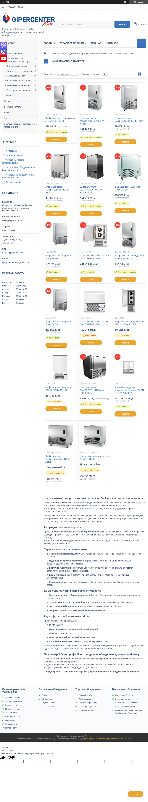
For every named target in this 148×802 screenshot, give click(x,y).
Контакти (112, 43)
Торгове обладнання (17, 66)
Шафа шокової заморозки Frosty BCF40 (58, 257)
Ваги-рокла (10, 720)
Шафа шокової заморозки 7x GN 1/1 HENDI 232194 (59, 388)
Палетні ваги (11, 728)
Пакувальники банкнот (125, 706)
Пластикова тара (49, 706)
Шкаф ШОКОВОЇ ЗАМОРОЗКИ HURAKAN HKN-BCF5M (92, 390)
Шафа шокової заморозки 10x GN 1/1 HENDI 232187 (94, 257)
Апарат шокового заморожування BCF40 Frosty (128, 119)
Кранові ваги (11, 705)
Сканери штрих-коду (88, 703)
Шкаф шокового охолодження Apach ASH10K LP (129, 257)
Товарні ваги (11, 713)
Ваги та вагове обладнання (20, 71)
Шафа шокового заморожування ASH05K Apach (57, 459)
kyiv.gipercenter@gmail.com (15, 262)
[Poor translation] (11, 757)
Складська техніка (16, 76)
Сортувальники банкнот (126, 703)
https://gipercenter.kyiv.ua (14, 252)
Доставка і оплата (12, 107)
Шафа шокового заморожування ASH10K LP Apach (93, 121)
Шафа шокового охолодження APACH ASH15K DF (60, 119)
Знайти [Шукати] (121, 24)
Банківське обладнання (18, 80)
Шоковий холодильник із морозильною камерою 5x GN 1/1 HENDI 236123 (129, 390)
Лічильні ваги (11, 724)
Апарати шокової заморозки (92, 53)
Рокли (44, 695)
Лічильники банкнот (124, 695)
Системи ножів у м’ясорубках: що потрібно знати (20, 125)
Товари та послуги (13, 53)
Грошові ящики (85, 695)
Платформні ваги (13, 709)
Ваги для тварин (12, 716)
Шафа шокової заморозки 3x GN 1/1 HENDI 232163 (94, 323)
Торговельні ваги (13, 697)
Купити (56, 139)
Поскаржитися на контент (96, 739)
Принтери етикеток (87, 710)
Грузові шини (48, 703)
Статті (7, 118)
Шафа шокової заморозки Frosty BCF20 (127, 188)
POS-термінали (86, 699)
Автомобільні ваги (13, 701)
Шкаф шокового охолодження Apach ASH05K (94, 457)
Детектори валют (123, 699)
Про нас (8, 95)
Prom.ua (88, 736)
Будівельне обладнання (18, 90)
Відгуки (7, 101)
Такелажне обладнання (18, 85)
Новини (7, 112)
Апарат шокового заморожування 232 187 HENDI (57, 190)
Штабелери (47, 699)
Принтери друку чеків (88, 706)
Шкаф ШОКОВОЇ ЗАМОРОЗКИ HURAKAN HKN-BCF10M (92, 190)
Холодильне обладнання (64, 53)
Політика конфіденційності (119, 739)
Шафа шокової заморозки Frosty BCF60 (58, 323)
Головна (49, 43)
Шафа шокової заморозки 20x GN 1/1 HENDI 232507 (129, 323)
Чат (135, 794)
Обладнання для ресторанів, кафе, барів (18, 60)
